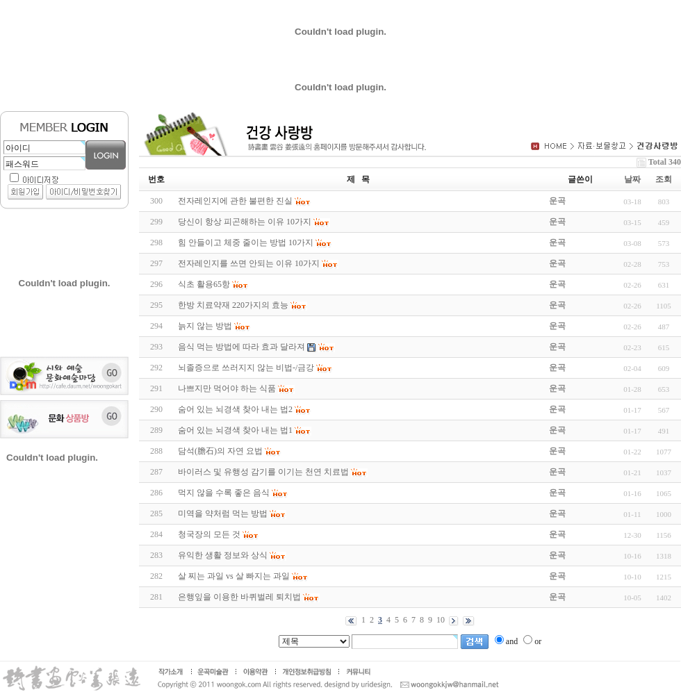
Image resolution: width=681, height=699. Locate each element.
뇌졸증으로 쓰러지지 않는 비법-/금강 (246, 367)
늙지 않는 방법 (205, 326)
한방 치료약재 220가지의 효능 (233, 305)
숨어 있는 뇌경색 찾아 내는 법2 (235, 409)
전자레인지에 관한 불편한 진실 (235, 201)
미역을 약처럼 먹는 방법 (223, 513)
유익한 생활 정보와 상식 (223, 555)
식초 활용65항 (204, 284)
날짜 (632, 179)
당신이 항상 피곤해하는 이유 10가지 (244, 222)
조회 (663, 179)
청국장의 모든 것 (209, 534)
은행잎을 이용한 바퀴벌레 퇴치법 (239, 597)
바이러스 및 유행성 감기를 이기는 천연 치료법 (263, 472)
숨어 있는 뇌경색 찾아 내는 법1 (235, 430)
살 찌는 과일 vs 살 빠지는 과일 (234, 576)
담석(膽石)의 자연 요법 (220, 451)
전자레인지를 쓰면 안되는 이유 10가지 (249, 263)
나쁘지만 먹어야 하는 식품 (227, 388)
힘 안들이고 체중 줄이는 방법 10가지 (245, 242)
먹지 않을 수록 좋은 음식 (224, 492)
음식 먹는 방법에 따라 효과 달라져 (241, 347)
